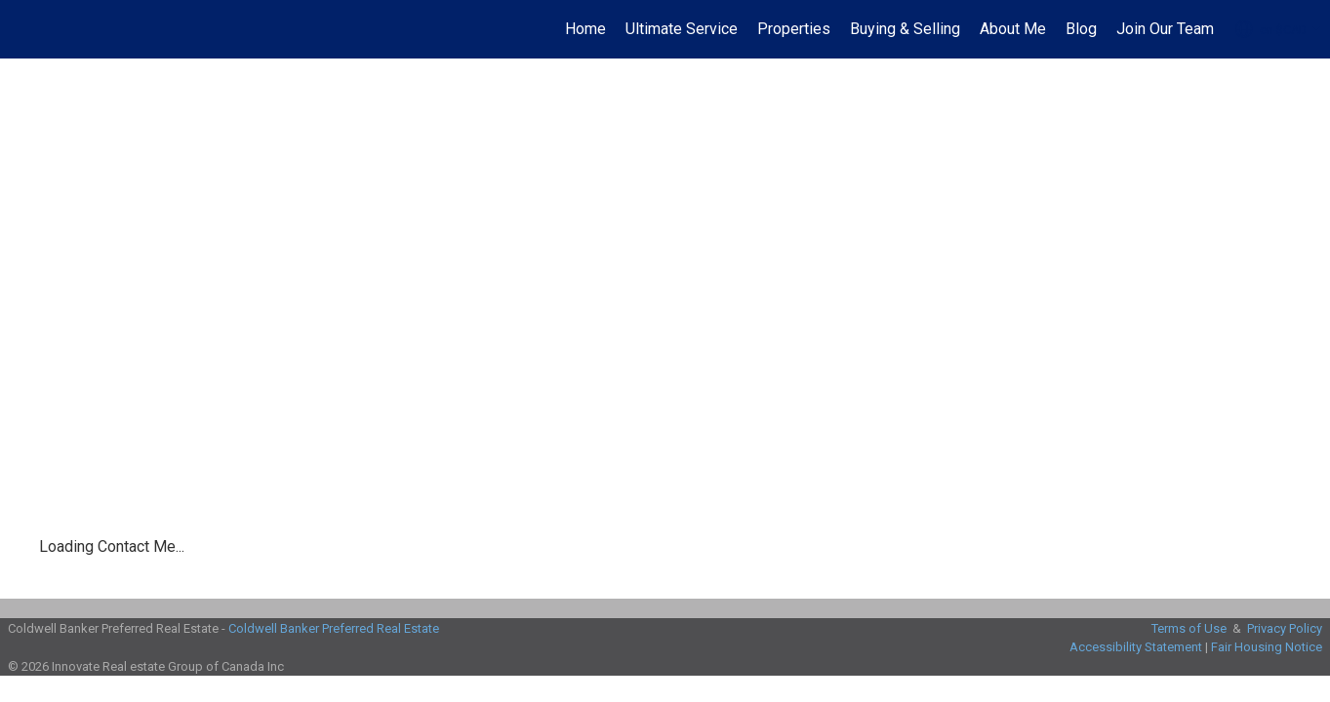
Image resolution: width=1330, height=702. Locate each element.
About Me (1013, 29)
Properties (793, 29)
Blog (1081, 29)
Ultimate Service (681, 29)
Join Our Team (1165, 29)
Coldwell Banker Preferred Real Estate (333, 628)
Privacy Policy (1284, 628)
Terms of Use (1189, 628)
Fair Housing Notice (1266, 647)
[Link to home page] (25, 29)
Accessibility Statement (1135, 647)
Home (585, 29)
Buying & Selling (905, 29)
